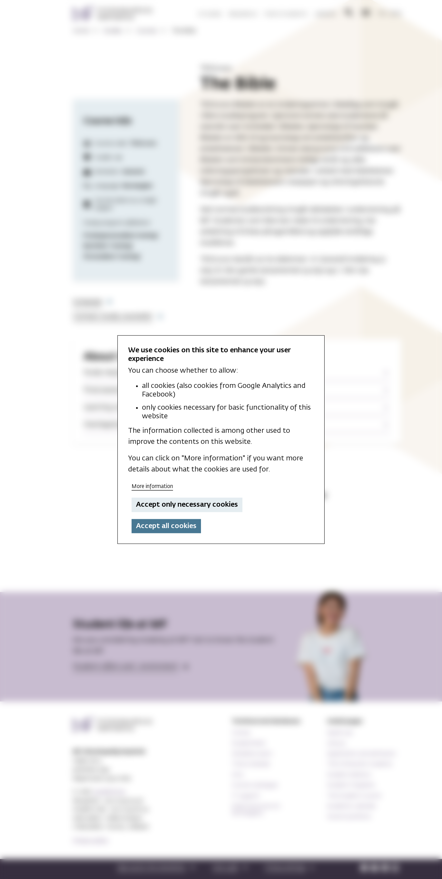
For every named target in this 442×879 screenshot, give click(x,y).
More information (152, 486)
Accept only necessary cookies (187, 504)
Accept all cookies (166, 526)
